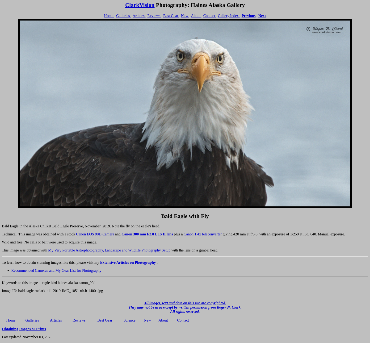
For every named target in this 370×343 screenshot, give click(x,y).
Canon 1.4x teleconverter (203, 234)
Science (129, 320)
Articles (139, 16)
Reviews (154, 16)
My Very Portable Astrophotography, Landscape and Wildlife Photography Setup (109, 250)
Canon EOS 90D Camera (95, 234)
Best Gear (171, 16)
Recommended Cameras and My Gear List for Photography (56, 270)
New (185, 16)
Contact (209, 16)
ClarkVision (139, 5)
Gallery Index (229, 16)
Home (109, 16)
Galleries (123, 16)
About (196, 16)
